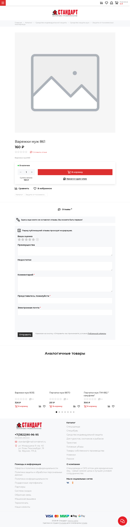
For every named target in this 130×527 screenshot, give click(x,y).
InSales (84, 523)
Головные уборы (75, 446)
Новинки (71, 454)
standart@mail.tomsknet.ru (32, 441)
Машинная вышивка (25, 499)
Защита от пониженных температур (37, 194)
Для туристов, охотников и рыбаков (85, 438)
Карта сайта (73, 521)
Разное (70, 458)
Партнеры (20, 487)
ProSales (62, 523)
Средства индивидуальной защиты (85, 434)
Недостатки (24, 260)
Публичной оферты (97, 333)
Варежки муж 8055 (24, 392)
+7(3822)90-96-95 (27, 434)
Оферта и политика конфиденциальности (36, 468)
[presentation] (39, 324)
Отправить (25, 334)
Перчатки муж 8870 (59, 392)
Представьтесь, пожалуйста (34, 296)
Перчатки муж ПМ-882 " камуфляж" (96, 394)
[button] (56, 412)
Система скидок (23, 491)
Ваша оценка (25, 236)
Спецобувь (72, 430)
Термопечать (21, 503)
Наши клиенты (22, 507)
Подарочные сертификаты (28, 483)
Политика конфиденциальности (31, 479)
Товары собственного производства (85, 450)
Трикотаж (72, 442)
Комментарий (26, 275)
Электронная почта (29, 308)
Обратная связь (23, 495)
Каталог (19, 194)
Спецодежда (73, 426)
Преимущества (26, 245)
